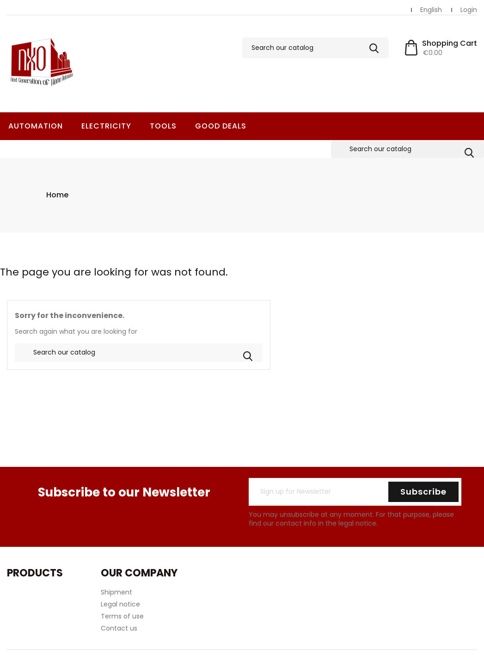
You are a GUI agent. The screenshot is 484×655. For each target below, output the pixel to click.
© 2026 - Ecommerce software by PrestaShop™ (242, 647)
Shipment (116, 574)
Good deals (220, 126)
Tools (163, 126)
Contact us (119, 610)
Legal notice (120, 586)
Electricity (106, 126)
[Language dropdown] (431, 10)
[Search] (315, 47)
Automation (35, 126)
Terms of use (122, 598)
